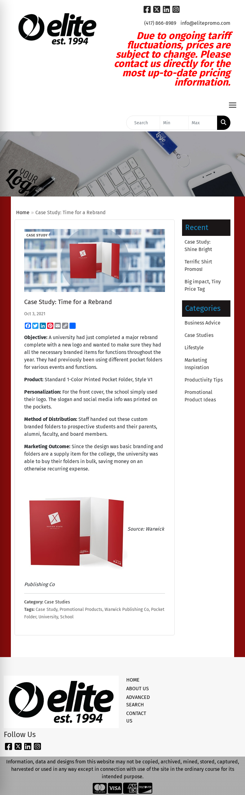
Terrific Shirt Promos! (198, 265)
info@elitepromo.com (205, 23)
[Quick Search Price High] (202, 123)
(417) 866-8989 (160, 23)
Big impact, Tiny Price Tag (203, 285)
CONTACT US (136, 717)
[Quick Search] (143, 123)
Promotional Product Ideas (200, 396)
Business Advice (202, 323)
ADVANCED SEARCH (137, 701)
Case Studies (57, 602)
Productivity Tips (204, 380)
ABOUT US (137, 688)
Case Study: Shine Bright (198, 245)
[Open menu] (232, 105)
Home (22, 212)
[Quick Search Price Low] (174, 123)
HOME (133, 680)
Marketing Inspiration (197, 363)
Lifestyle (194, 348)
